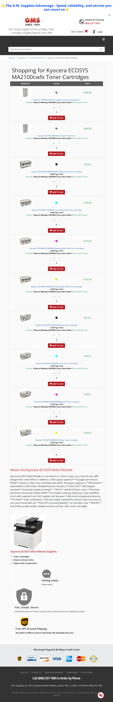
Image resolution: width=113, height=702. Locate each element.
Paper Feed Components (25, 563)
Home (11, 57)
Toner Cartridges (21, 556)
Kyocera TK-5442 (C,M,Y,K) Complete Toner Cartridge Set (56, 100)
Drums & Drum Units (23, 560)
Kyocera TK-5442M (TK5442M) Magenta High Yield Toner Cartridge (56, 248)
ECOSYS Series (36, 57)
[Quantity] (59, 107)
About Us (24, 672)
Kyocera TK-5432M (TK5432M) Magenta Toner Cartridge (56, 402)
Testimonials (72, 672)
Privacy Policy (87, 672)
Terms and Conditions (54, 672)
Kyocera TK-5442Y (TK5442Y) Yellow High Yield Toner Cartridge (56, 286)
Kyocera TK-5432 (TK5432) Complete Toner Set (56, 136)
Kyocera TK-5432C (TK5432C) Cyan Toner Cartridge (56, 363)
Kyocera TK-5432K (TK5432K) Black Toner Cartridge (56, 325)
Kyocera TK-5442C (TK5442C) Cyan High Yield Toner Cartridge (57, 210)
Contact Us (36, 672)
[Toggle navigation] (103, 39)
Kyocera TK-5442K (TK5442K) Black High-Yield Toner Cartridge (56, 172)
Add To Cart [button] (56, 118)
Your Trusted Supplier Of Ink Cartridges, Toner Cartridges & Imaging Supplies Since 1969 (31, 31)
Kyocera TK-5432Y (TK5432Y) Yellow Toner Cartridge (56, 440)
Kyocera (22, 57)
